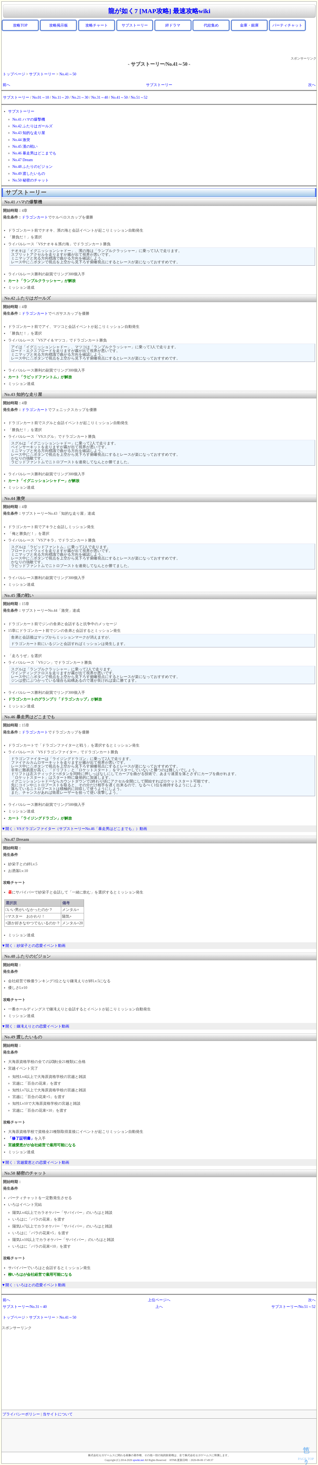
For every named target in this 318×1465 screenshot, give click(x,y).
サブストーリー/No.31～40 (25, 1307)
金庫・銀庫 (249, 25)
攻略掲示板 (58, 25)
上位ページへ (159, 1300)
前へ (6, 85)
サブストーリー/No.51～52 (293, 1307)
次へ (312, 85)
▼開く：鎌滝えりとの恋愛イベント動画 (35, 1026)
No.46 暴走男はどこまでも (34, 153)
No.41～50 (67, 74)
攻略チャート (96, 25)
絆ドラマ (172, 25)
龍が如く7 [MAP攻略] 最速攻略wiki (159, 11)
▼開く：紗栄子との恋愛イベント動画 (33, 946)
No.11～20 (60, 97)
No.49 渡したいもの (28, 174)
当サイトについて (58, 1414)
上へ (159, 1307)
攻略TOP (20, 25)
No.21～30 (79, 97)
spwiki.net (138, 1460)
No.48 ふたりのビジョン (32, 167)
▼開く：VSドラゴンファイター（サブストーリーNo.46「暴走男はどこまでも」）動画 (74, 829)
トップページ (14, 74)
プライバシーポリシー (21, 1414)
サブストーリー (135, 25)
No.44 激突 (21, 140)
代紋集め (211, 25)
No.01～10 (40, 97)
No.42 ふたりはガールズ (32, 126)
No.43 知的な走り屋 (28, 133)
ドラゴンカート (35, 217)
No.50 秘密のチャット (30, 180)
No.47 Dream (22, 160)
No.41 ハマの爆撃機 (28, 119)
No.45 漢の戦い (25, 146)
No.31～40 (99, 97)
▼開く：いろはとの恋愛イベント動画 (33, 1285)
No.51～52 (139, 97)
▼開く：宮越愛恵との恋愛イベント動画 (35, 1162)
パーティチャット (287, 25)
